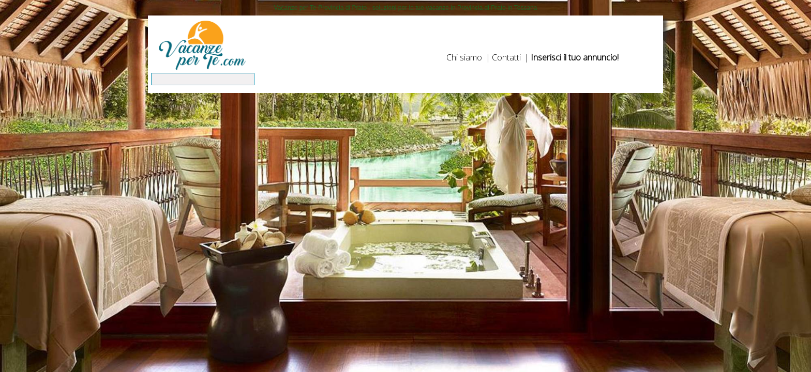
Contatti (506, 57)
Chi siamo (464, 57)
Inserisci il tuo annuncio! (575, 57)
